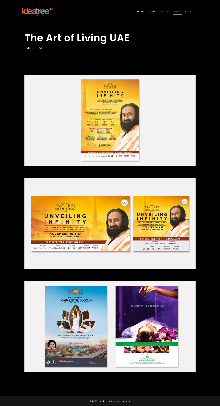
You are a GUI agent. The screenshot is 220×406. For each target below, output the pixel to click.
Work (177, 12)
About (140, 12)
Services (164, 12)
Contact (190, 12)
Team (152, 12)
